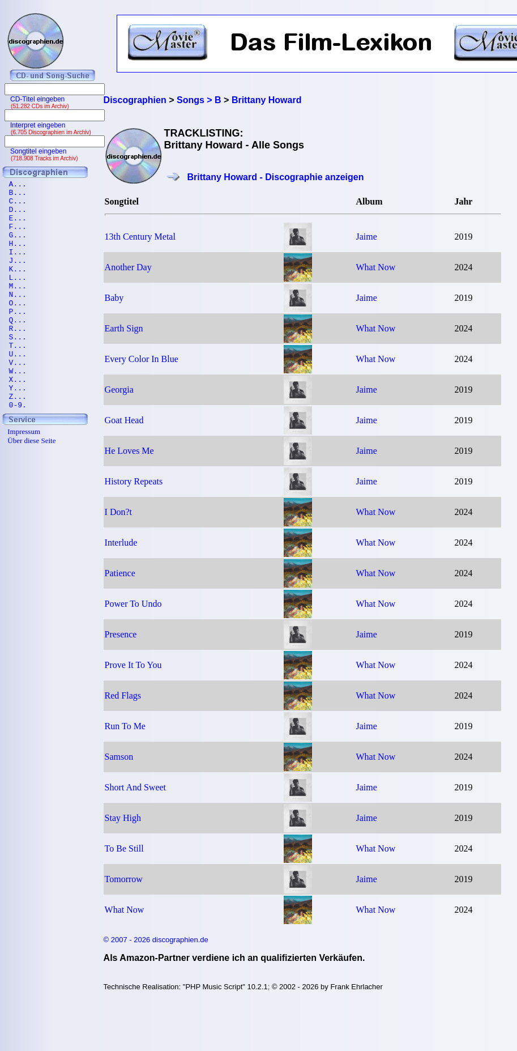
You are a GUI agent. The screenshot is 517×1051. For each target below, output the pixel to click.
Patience (120, 573)
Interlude (121, 542)
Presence (121, 634)
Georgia (119, 389)
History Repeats (134, 481)
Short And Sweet (135, 787)
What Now (375, 267)
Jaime (366, 236)
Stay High (123, 818)
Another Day (128, 267)
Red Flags (123, 695)
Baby (114, 298)
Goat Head (124, 420)
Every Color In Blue (141, 359)
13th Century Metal (140, 236)
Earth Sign (124, 328)
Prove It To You (133, 665)
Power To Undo (133, 604)
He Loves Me (129, 451)
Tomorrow (124, 879)
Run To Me (125, 726)
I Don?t (118, 512)
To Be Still (124, 848)
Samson (119, 756)
